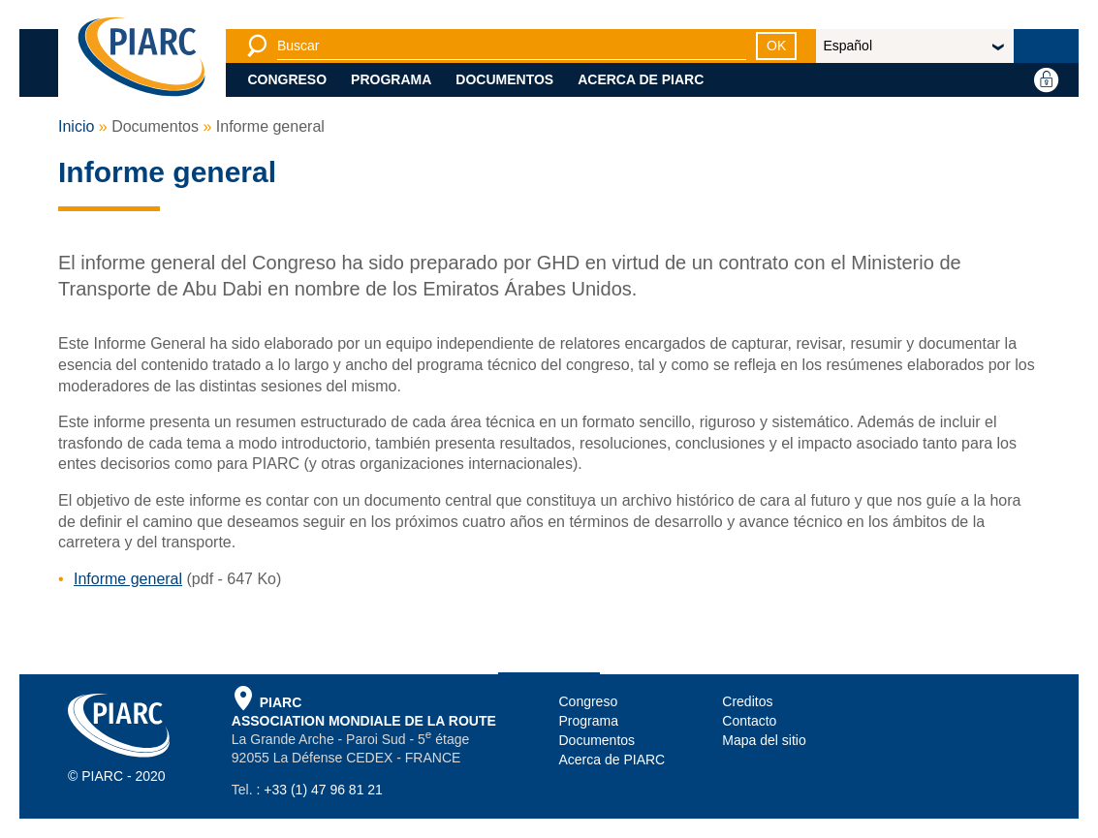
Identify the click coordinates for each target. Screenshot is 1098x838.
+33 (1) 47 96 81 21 (323, 789)
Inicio (76, 126)
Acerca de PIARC (641, 79)
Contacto (749, 721)
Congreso (287, 79)
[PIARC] (141, 58)
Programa (391, 79)
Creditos (747, 701)
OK (776, 45)
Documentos (504, 79)
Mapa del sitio (763, 740)
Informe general (128, 579)
